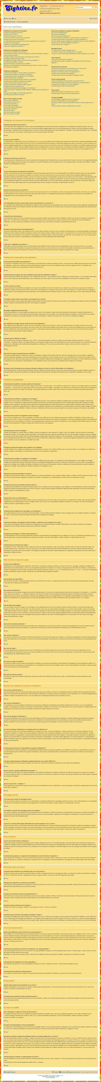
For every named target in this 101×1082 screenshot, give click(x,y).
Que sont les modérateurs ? (58, 34)
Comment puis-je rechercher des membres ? (63, 73)
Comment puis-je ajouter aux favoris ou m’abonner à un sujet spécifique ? (70, 82)
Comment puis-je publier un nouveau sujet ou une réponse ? (20, 72)
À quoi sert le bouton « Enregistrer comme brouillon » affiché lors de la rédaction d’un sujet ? (26, 90)
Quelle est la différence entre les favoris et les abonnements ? (67, 81)
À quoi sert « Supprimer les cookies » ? (14, 46)
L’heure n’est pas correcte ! (11, 55)
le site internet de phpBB (68, 316)
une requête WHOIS (72, 1040)
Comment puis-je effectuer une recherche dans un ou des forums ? (69, 68)
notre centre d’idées (11, 1028)
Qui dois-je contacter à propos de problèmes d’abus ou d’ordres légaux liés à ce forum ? (72, 103)
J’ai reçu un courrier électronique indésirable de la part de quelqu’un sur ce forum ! (73, 53)
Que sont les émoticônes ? (11, 103)
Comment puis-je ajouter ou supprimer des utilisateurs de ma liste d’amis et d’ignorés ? (71, 61)
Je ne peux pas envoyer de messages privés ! (63, 50)
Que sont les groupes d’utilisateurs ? (61, 36)
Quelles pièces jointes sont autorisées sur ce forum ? (65, 91)
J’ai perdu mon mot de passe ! (12, 43)
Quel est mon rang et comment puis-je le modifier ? (17, 63)
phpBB (45, 1075)
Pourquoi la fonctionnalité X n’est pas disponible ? (64, 101)
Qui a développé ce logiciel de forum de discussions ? (65, 99)
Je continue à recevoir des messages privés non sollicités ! (66, 52)
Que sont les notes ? (9, 110)
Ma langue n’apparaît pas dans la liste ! (14, 58)
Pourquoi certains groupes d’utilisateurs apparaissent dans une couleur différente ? (73, 41)
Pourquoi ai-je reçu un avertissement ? (14, 86)
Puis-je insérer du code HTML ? (12, 102)
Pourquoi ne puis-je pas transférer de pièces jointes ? (18, 84)
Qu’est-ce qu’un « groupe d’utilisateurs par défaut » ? (65, 43)
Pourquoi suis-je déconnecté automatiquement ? (16, 44)
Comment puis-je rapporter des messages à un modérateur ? (20, 88)
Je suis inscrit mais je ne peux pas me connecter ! (17, 37)
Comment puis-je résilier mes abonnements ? (63, 86)
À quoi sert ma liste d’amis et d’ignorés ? (62, 59)
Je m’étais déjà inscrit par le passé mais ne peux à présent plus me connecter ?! (25, 41)
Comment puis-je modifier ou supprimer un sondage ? (18, 81)
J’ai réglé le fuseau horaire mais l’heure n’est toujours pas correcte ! (21, 57)
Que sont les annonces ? (10, 109)
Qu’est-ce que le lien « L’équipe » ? (60, 44)
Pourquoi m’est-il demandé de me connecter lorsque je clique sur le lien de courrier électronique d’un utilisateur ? (26, 66)
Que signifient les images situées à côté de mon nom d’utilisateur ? (21, 60)
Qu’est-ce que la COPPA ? (11, 34)
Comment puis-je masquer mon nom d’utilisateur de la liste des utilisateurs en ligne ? (26, 53)
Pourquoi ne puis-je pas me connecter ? (14, 39)
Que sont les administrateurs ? (59, 32)
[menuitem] (14, 18)
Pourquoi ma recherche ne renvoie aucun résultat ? (65, 70)
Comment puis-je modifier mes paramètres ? (15, 52)
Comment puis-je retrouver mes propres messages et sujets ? (67, 75)
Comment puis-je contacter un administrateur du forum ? (66, 106)
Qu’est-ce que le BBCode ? (11, 100)
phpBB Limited (49, 1013)
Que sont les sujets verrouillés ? (12, 112)
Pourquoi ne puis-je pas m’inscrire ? (13, 36)
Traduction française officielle (48, 1076)
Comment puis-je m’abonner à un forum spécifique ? (65, 84)
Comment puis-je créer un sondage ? (13, 78)
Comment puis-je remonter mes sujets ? (14, 94)
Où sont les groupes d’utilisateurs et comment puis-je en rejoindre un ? (70, 37)
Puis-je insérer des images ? (11, 105)
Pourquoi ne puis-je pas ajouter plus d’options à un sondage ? (20, 79)
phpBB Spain (52, 1077)
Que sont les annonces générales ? (13, 107)
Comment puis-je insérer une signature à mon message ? (19, 76)
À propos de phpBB (9, 1017)
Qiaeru (57, 1076)
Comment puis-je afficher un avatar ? (13, 62)
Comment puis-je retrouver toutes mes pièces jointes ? (65, 93)
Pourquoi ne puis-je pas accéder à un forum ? (16, 83)
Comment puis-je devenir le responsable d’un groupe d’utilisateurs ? (69, 39)
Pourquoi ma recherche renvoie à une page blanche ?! (65, 72)
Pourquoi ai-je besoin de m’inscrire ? (13, 32)
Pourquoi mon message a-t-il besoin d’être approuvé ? (18, 93)
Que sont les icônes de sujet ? (12, 114)
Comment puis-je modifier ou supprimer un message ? (18, 74)
